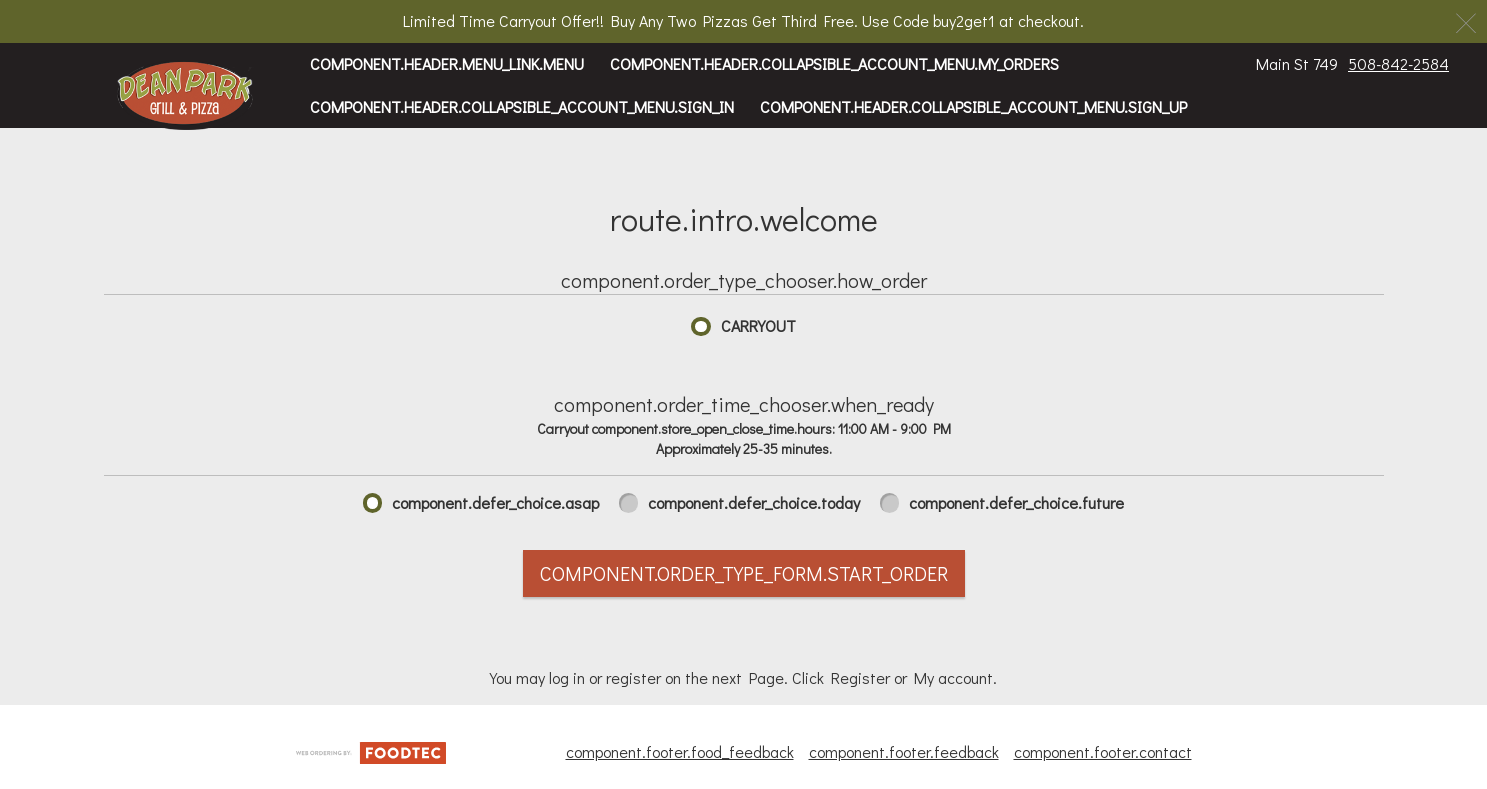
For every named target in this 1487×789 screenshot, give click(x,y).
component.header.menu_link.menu (447, 63)
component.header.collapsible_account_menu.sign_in (522, 106)
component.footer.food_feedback (680, 751)
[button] (185, 95)
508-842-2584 (1398, 63)
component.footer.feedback (904, 751)
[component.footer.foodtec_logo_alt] (371, 750)
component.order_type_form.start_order (744, 573)
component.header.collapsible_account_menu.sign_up (973, 106)
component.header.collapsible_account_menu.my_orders (834, 63)
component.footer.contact (1103, 751)
